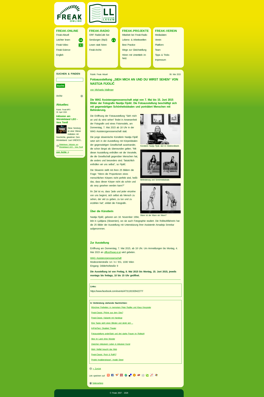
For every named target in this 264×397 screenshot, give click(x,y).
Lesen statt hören (98, 44)
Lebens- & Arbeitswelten (134, 39)
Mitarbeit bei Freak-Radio (134, 35)
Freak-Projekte (135, 30)
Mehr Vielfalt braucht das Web (104, 349)
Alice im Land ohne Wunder (103, 339)
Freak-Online (67, 30)
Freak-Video (62, 44)
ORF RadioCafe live (99, 35)
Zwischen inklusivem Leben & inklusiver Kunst (110, 344)
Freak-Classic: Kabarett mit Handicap (106, 318)
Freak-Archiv (95, 49)
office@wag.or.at (112, 252)
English (59, 55)
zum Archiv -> (62, 152)
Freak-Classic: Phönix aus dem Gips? (107, 312)
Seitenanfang (97, 383)
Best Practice (128, 44)
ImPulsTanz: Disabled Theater (103, 328)
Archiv (59, 95)
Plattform (159, 44)
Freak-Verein (166, 30)
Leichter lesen (63, 39)
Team (157, 49)
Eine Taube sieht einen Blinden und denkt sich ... (112, 323)
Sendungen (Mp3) (98, 39)
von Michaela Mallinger (102, 89)
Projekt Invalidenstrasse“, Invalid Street (107, 360)
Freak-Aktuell (62, 35)
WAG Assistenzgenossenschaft (106, 258)
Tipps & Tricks (162, 55)
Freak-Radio (99, 30)
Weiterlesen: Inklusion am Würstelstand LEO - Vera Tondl (71, 145)
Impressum (160, 59)
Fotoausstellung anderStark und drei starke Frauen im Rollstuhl (117, 334)
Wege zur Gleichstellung (134, 49)
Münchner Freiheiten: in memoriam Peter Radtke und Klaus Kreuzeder (121, 307)
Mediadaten (161, 35)
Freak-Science (63, 49)
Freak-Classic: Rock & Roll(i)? (103, 354)
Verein (158, 39)
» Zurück (97, 368)
